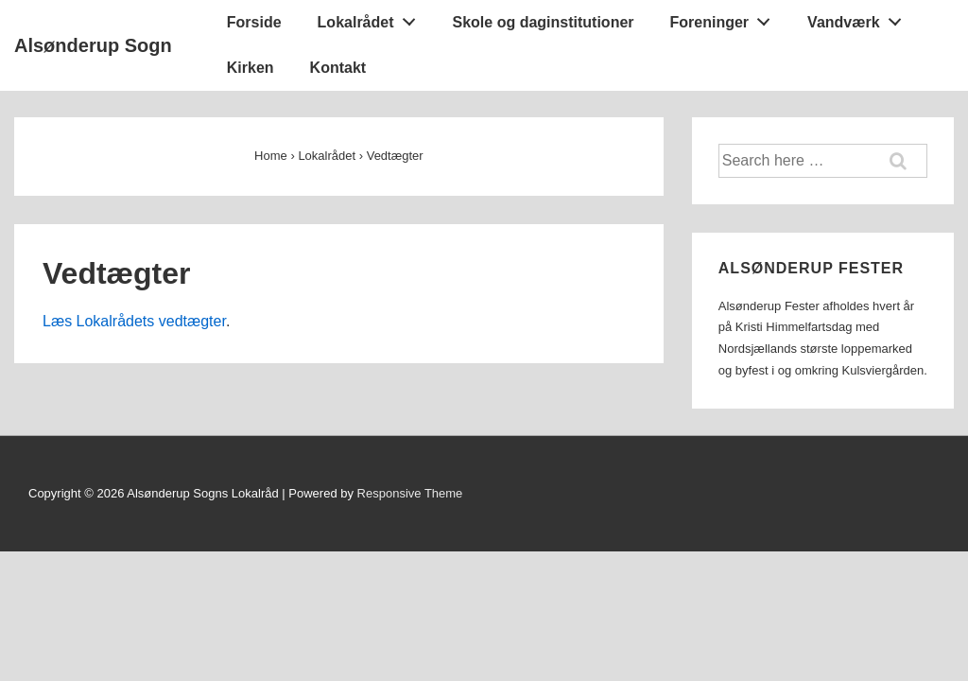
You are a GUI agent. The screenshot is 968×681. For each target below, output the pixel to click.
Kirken (250, 68)
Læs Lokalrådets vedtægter (134, 321)
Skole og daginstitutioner (543, 22)
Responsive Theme (410, 493)
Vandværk (859, 18)
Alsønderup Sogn (93, 45)
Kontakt (338, 68)
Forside (254, 22)
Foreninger (725, 18)
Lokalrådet (372, 18)
